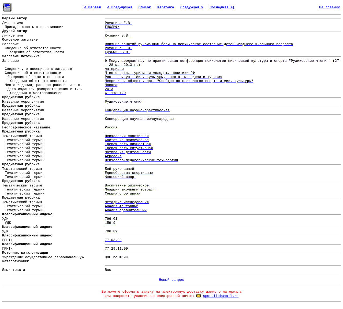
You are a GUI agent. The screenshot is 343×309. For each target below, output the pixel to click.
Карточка (165, 7)
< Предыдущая (119, 7)
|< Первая (91, 7)
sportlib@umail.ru (220, 296)
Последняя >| (222, 7)
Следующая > (191, 7)
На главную (329, 7)
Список (145, 7)
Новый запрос (171, 280)
